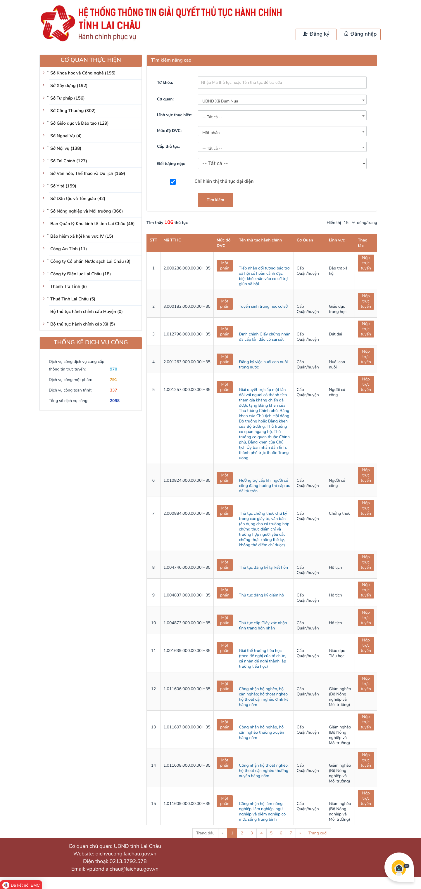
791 (113, 379)
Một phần (224, 265)
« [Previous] (223, 833)
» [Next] (300, 833)
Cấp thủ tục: (168, 146)
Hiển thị (334, 222)
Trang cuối (317, 833)
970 (113, 369)
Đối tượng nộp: (171, 163)
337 (113, 390)
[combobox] (282, 100)
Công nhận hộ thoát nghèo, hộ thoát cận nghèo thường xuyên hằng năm (264, 771)
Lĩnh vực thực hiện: (174, 115)
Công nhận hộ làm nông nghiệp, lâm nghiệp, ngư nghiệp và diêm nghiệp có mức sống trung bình (262, 811)
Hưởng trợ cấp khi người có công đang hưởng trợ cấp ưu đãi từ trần (264, 486)
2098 (115, 400)
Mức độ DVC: (169, 130)
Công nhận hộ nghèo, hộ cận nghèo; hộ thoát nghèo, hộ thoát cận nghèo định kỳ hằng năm (264, 696)
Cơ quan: (165, 99)
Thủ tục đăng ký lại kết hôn (263, 567)
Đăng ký (316, 34)
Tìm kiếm (215, 200)
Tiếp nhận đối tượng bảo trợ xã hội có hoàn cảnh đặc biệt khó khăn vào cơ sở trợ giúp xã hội (264, 276)
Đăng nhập (360, 34)
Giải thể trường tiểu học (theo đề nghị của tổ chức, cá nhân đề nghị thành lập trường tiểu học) (262, 658)
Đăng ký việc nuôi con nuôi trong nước (263, 364)
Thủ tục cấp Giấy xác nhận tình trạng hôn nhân (263, 625)
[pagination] (349, 223)
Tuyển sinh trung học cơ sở (263, 306)
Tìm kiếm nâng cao (171, 60)
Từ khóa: (165, 82)
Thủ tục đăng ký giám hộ (261, 595)
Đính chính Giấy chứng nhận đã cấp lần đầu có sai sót (264, 336)
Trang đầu (205, 833)
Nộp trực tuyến (366, 263)
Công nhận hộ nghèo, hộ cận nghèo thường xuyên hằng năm (261, 732)
